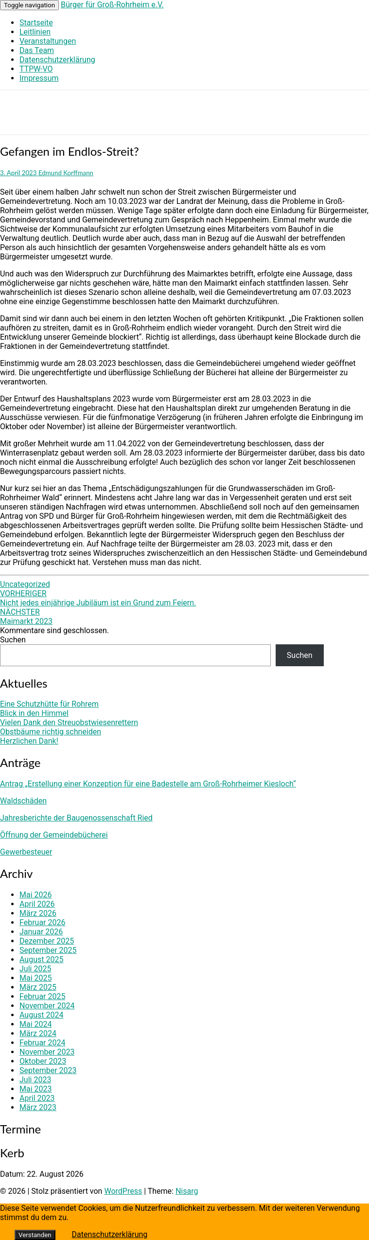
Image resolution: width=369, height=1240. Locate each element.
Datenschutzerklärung (57, 59)
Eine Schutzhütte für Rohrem (49, 704)
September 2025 (48, 950)
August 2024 (41, 1015)
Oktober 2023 (42, 1061)
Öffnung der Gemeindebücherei (54, 834)
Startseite (36, 22)
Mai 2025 (35, 978)
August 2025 (41, 959)
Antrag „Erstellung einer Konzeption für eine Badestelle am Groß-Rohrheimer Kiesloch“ (148, 783)
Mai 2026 (35, 894)
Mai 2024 (35, 1024)
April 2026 (37, 904)
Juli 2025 (35, 968)
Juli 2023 (35, 1079)
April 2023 (37, 1098)
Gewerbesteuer (26, 852)
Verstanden (35, 1235)
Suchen (13, 639)
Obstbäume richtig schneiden (50, 731)
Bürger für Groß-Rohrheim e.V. (112, 4)
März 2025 (37, 987)
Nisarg (187, 1191)
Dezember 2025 (46, 941)
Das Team (36, 50)
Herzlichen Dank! (29, 741)
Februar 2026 (42, 922)
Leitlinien (35, 31)
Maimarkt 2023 (26, 616)
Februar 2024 (42, 1042)
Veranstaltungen (47, 41)
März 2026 (37, 913)
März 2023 (37, 1107)
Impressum (39, 78)
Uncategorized (25, 584)
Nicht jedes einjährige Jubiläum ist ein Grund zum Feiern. (98, 598)
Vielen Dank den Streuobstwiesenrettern (69, 722)
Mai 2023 (35, 1089)
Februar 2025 (42, 996)
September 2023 (48, 1070)
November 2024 (46, 1005)
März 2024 (37, 1033)
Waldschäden (23, 800)
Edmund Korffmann (65, 173)
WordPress (123, 1191)
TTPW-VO (36, 68)
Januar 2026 (41, 931)
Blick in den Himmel (34, 713)
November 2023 (46, 1052)
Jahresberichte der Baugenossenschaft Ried (76, 817)
